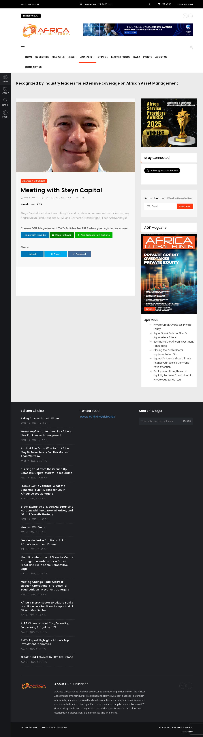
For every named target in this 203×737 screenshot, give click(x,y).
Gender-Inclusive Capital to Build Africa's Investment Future (43, 542)
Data (136, 57)
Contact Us (33, 67)
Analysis (87, 57)
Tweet (56, 254)
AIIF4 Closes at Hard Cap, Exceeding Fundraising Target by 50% (45, 625)
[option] (169, 310)
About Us (161, 57)
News (72, 57)
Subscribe (42, 57)
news (5, 79)
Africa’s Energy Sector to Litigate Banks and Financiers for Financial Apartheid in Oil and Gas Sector (47, 606)
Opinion (103, 57)
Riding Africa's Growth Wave (40, 418)
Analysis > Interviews (33, 181)
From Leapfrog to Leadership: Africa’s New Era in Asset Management (46, 433)
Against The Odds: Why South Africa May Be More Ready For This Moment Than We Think (45, 452)
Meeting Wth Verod (33, 527)
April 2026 (151, 320)
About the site (29, 727)
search (5, 102)
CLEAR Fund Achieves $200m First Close (47, 657)
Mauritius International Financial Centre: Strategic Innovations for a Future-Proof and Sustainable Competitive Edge (47, 563)
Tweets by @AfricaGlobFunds (97, 417)
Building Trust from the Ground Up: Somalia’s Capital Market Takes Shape (46, 471)
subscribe (184, 206)
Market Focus (120, 57)
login (5, 114)
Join (190, 4)
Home (28, 57)
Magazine (58, 57)
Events (147, 57)
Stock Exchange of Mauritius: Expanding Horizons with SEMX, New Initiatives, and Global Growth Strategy (47, 510)
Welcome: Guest (30, 4)
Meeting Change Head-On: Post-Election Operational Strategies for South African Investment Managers (45, 585)
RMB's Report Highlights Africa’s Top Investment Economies (45, 642)
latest (5, 90)
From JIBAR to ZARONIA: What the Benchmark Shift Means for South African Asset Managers (43, 489)
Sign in (182, 4)
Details (150, 309)
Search (187, 421)
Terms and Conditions (54, 727)
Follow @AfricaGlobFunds (167, 177)
